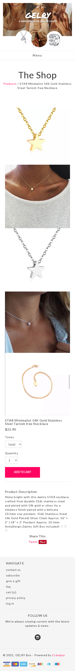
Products (10, 83)
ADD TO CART (22, 472)
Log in (10, 603)
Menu (37, 55)
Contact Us (13, 570)
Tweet (33, 541)
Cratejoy (58, 655)
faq (8, 586)
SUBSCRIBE (13, 575)
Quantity (11, 453)
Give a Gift (13, 581)
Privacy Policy (15, 598)
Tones (9, 437)
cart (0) (11, 592)
